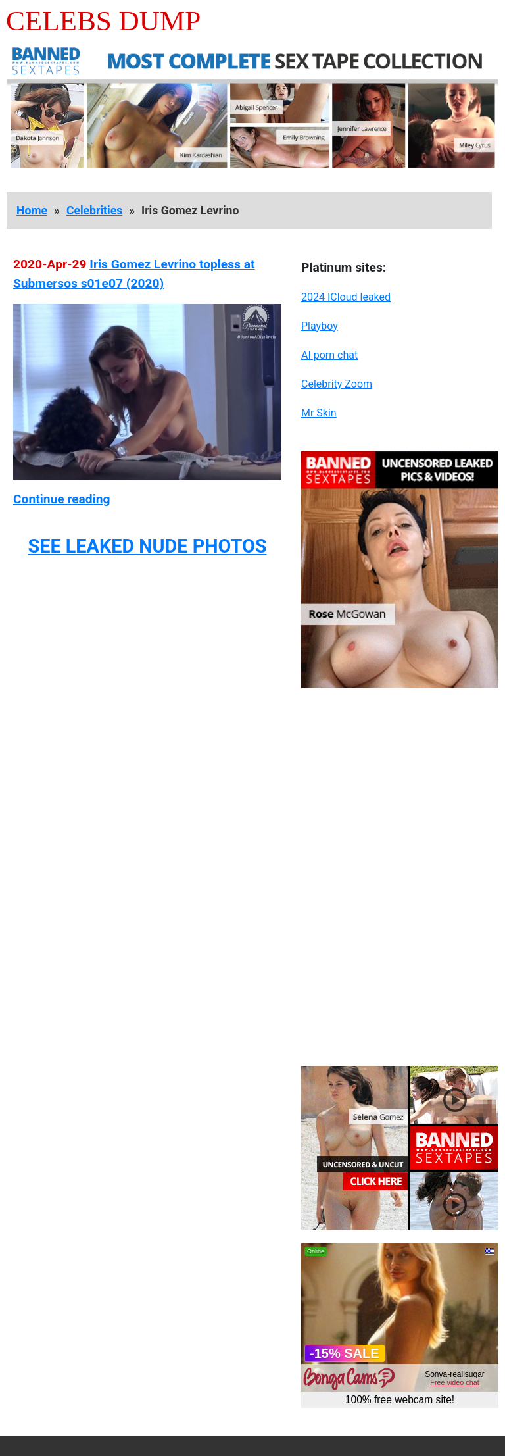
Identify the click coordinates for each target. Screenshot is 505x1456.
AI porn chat (329, 355)
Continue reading (61, 499)
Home (31, 210)
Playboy (319, 326)
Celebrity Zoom (336, 384)
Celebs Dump (103, 20)
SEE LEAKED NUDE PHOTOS (147, 546)
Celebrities (94, 210)
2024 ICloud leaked (346, 297)
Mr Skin (319, 413)
